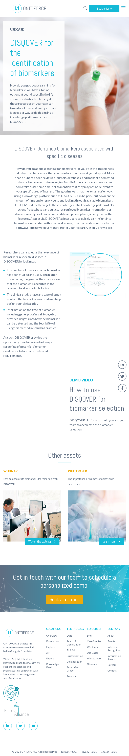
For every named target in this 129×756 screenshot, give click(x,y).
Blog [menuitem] (89, 635)
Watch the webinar (39, 541)
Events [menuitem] (111, 641)
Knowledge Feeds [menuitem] (52, 666)
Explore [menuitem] (50, 647)
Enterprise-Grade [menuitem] (73, 669)
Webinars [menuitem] (92, 647)
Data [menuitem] (69, 635)
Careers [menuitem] (112, 664)
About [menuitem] (111, 635)
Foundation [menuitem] (52, 641)
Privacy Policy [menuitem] (88, 751)
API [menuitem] (48, 652)
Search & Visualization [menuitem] (74, 643)
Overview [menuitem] (51, 635)
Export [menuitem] (50, 658)
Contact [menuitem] (112, 670)
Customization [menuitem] (75, 655)
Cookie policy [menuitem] (109, 751)
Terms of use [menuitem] (69, 751)
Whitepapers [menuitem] (94, 658)
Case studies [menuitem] (94, 641)
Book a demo (104, 8)
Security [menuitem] (71, 676)
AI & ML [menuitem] (71, 650)
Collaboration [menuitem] (74, 661)
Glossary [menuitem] (92, 664)
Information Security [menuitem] (114, 657)
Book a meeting (65, 599)
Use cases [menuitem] (92, 652)
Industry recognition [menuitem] (114, 648)
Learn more (109, 541)
